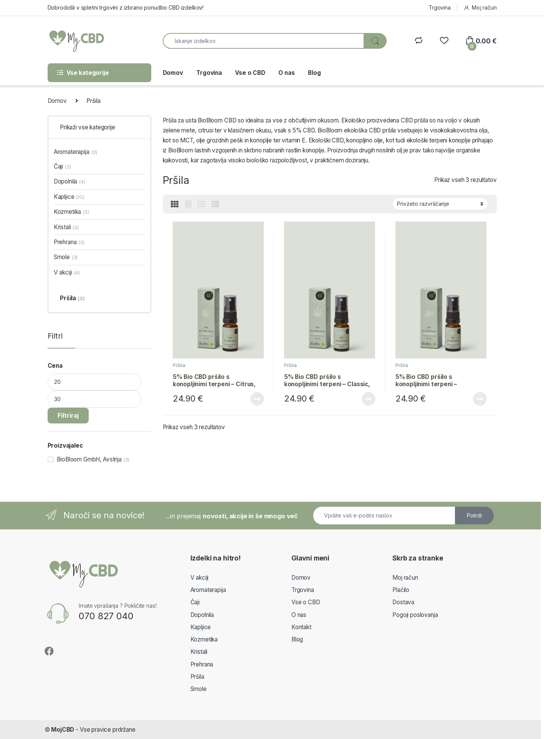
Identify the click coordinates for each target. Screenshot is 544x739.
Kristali (66, 227)
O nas (286, 72)
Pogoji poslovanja (415, 614)
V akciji (67, 272)
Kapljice (69, 196)
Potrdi (474, 515)
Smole (66, 257)
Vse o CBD (250, 72)
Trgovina (439, 7)
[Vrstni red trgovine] (440, 203)
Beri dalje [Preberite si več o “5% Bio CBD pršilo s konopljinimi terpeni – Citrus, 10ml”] (257, 398)
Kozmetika (71, 211)
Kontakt (301, 627)
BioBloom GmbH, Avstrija (89, 459)
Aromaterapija (75, 151)
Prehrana (69, 242)
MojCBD (62, 729)
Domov (173, 72)
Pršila (179, 365)
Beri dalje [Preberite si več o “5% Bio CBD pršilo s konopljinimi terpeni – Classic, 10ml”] (368, 398)
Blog (314, 72)
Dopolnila (69, 181)
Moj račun (479, 7)
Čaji (62, 166)
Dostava (403, 602)
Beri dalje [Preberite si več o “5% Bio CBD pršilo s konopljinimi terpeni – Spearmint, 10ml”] (479, 398)
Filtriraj (68, 415)
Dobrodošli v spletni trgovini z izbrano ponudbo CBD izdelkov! (126, 7)
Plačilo (400, 590)
